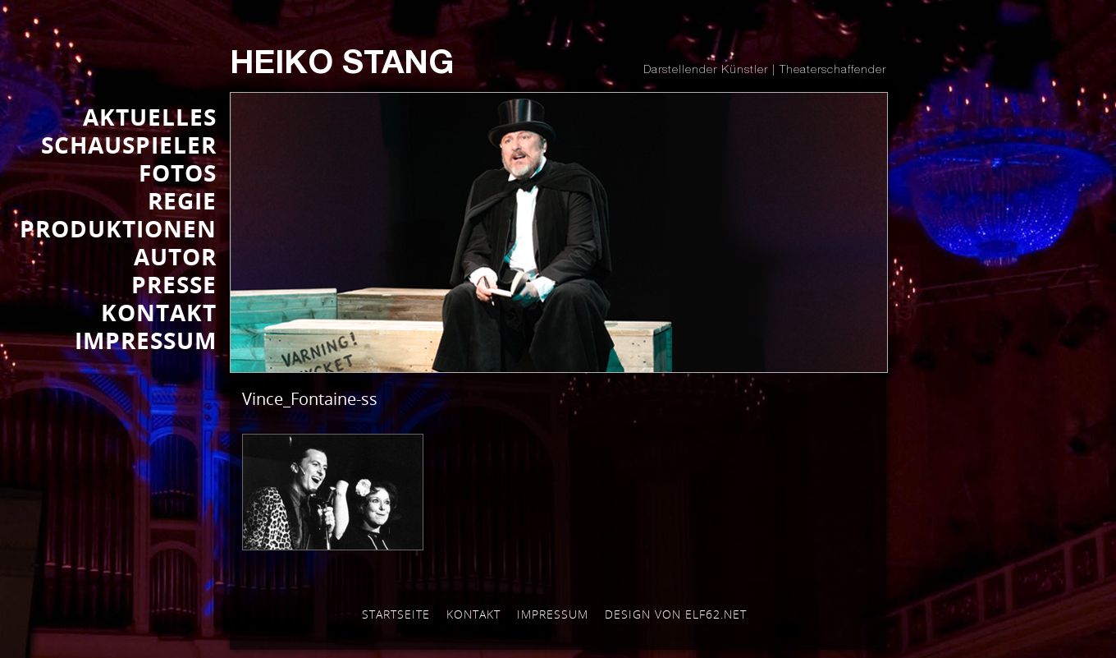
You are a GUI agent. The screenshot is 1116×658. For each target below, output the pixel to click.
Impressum (552, 614)
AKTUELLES (150, 117)
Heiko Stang (342, 65)
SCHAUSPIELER (129, 145)
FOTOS (178, 172)
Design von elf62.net (676, 614)
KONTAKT (159, 312)
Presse (174, 284)
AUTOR (175, 256)
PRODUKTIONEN (118, 228)
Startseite (396, 614)
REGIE (182, 200)
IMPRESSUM (146, 340)
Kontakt (473, 614)
